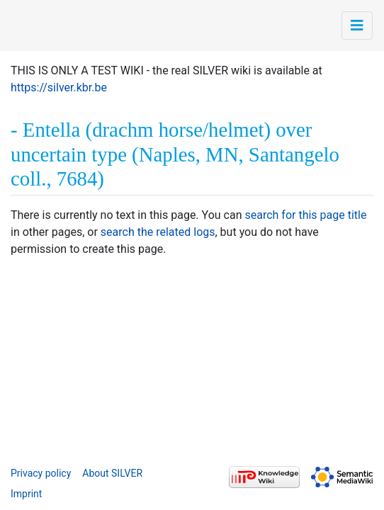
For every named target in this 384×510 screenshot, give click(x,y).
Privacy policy (41, 473)
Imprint (26, 493)
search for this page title (305, 215)
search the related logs (158, 232)
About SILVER (112, 473)
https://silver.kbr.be (59, 87)
